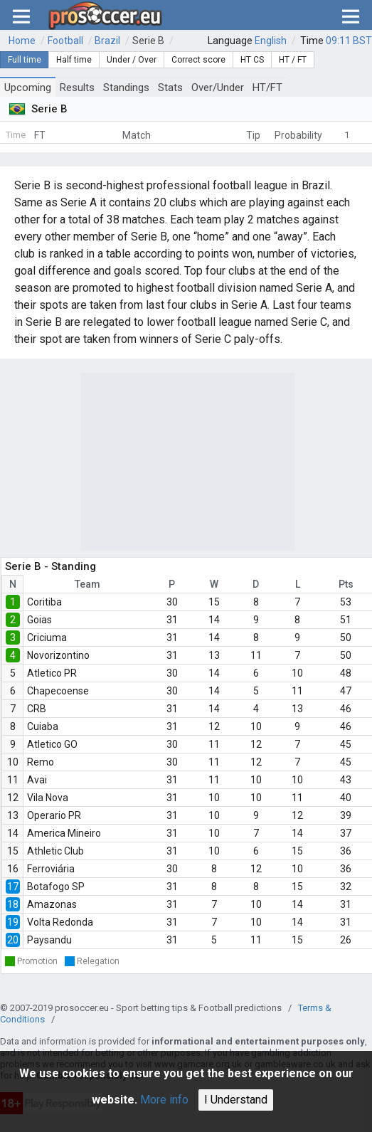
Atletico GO (52, 744)
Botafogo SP (56, 886)
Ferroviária (51, 868)
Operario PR (54, 815)
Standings (126, 87)
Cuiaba (42, 726)
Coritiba (44, 602)
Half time (74, 60)
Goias (39, 619)
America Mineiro (64, 833)
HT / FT (293, 60)
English (271, 40)
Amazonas (52, 904)
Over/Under (217, 87)
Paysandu (49, 940)
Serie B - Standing (50, 566)
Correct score (198, 60)
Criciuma (47, 637)
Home (22, 40)
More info (164, 1099)
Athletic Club (55, 851)
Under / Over (131, 60)
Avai (37, 779)
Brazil (107, 40)
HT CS (252, 60)
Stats (170, 87)
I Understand (235, 1099)
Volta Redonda (60, 922)
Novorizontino (58, 655)
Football (65, 40)
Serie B (148, 40)
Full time (24, 60)
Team (87, 584)
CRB (36, 708)
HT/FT (267, 87)
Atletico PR (52, 673)
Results (77, 87)
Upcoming (27, 87)
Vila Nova (47, 797)
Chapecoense (58, 691)
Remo (40, 762)
